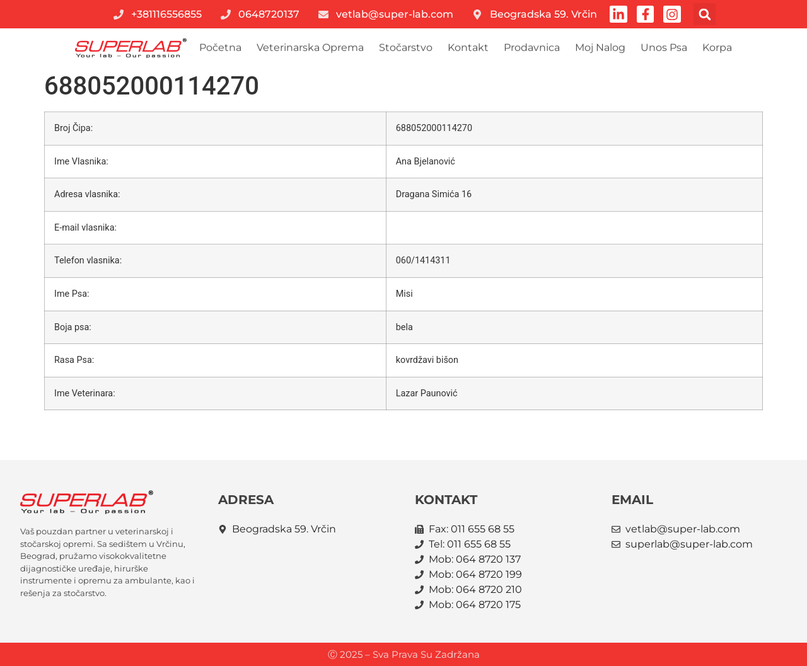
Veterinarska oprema (310, 48)
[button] (705, 14)
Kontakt (468, 48)
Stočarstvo (406, 48)
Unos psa (664, 48)
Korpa (717, 48)
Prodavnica (532, 48)
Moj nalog (600, 48)
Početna (220, 48)
